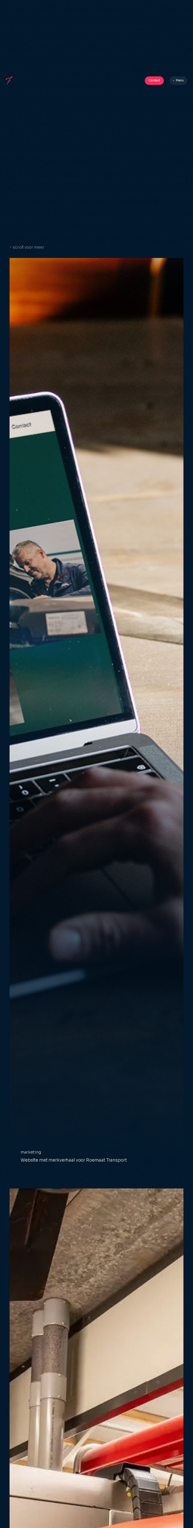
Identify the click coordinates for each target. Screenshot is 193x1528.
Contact (154, 80)
